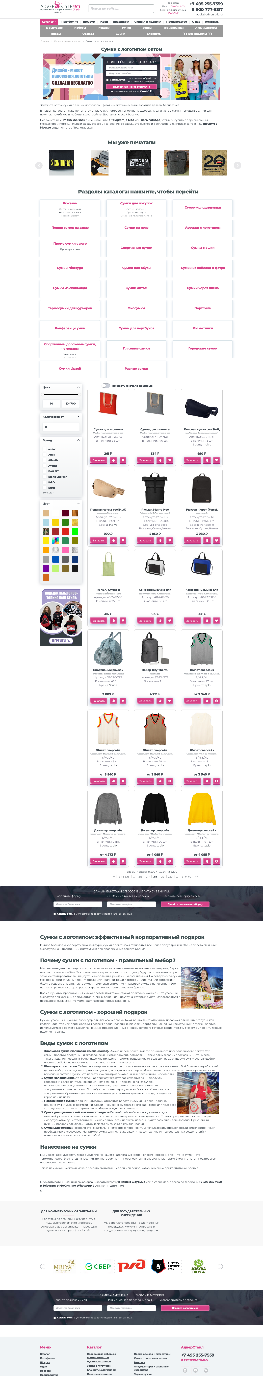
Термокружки (173, 27)
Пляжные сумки (136, 348)
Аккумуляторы (206, 27)
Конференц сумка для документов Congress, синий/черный (202, 593)
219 (163, 876)
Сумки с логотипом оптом (150, 1358)
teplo (207, 685)
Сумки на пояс (136, 228)
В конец (186, 876)
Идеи (104, 21)
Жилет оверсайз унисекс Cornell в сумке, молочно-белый (108, 754)
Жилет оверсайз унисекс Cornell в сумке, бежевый (155, 754)
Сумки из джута (136, 212)
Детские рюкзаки (70, 209)
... (134, 876)
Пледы (56, 33)
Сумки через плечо (203, 288)
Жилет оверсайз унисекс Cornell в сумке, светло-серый (202, 673)
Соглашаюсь (131, 80)
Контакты (212, 21)
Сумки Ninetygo (70, 268)
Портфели (202, 308)
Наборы (80, 27)
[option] (62, 165)
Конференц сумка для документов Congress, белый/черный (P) (155, 593)
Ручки (126, 27)
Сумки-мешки (203, 248)
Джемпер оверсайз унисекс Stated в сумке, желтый (202, 834)
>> (196, 876)
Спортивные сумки (136, 248)
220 (170, 876)
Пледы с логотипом (99, 1374)
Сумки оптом (136, 288)
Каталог (49, 21)
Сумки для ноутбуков (136, 328)
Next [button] (237, 165)
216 (140, 876)
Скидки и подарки (147, 21)
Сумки (120, 33)
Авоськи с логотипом (203, 228)
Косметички (203, 328)
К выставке (54, 27)
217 (148, 876)
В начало (124, 876)
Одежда (88, 33)
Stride (113, 685)
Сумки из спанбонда (70, 288)
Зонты (147, 27)
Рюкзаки (104, 27)
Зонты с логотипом (99, 1365)
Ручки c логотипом (99, 1361)
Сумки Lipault (70, 368)
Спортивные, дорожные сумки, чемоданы (70, 346)
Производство (176, 21)
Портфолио (69, 21)
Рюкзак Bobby (70, 215)
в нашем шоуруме (131, 1182)
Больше (47, 492)
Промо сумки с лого (70, 243)
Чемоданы (70, 354)
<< (114, 876)
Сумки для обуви (136, 268)
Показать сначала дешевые (132, 385)
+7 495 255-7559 (206, 4)
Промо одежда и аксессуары (152, 1354)
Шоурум (89, 21)
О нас (196, 21)
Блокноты (154, 33)
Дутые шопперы (136, 209)
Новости (45, 1370)
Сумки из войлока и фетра (203, 268)
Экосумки (136, 308)
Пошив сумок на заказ (70, 228)
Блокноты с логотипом (101, 1369)
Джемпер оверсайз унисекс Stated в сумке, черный (155, 834)
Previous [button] (39, 165)
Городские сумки (202, 348)
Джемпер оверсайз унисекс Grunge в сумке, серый (108, 834)
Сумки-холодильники (203, 207)
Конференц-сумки (70, 328)
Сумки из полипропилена (136, 215)
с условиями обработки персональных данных (141, 80)
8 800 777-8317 (207, 9)
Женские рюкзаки (70, 212)
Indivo (207, 444)
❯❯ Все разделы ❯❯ (197, 33)
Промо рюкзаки (70, 249)
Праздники (121, 21)
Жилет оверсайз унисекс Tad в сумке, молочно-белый (202, 754)
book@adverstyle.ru (209, 14)
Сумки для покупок (136, 203)
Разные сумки (136, 368)
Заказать (99, 460)
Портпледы (70, 357)
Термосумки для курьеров (70, 308)
